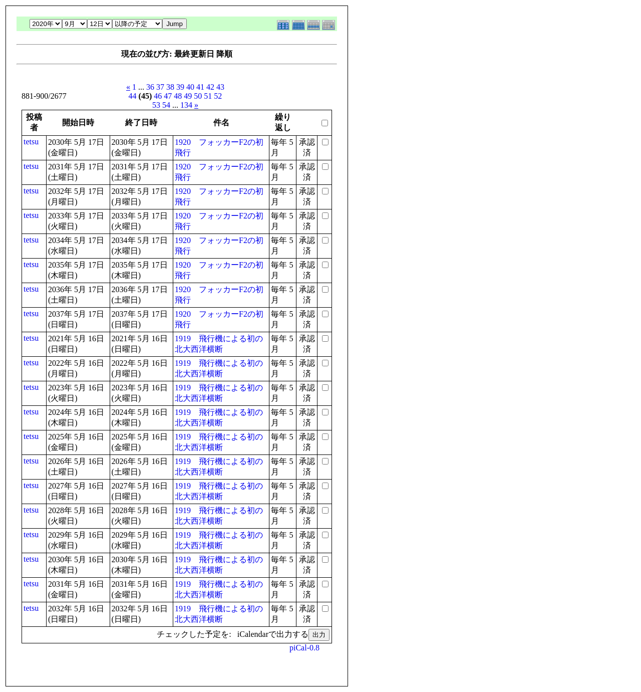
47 (168, 96)
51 (208, 96)
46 (158, 96)
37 (160, 87)
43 (220, 87)
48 (178, 96)
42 (210, 87)
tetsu (31, 141)
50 (198, 96)
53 (156, 105)
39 (180, 87)
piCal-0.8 (304, 647)
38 (170, 87)
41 (200, 87)
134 (186, 105)
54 (166, 105)
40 (190, 87)
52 (218, 96)
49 (188, 96)
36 (150, 87)
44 (133, 96)
